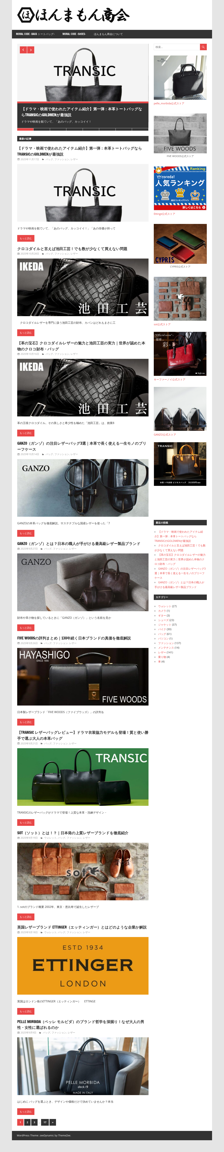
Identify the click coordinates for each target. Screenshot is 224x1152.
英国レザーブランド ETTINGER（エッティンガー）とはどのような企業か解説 (82, 936)
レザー (74, 159)
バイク (162, 629)
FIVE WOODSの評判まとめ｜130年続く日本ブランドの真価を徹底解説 (82, 644)
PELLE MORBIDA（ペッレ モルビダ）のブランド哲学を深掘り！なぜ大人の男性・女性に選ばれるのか (81, 1036)
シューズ (163, 620)
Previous (23, 49)
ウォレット (50, 843)
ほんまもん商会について (108, 34)
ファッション (61, 159)
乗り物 (162, 657)
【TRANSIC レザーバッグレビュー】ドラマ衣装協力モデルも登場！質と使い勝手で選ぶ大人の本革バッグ (81, 741)
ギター (162, 615)
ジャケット (164, 624)
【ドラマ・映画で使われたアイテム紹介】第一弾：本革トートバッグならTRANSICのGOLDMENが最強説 (81, 112)
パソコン (163, 638)
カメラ (162, 610)
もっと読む (26, 238)
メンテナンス (166, 647)
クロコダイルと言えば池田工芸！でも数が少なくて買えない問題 (80, 249)
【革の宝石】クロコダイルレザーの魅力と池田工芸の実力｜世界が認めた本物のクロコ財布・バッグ (81, 346)
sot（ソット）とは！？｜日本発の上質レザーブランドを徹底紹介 (80, 838)
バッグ (49, 159)
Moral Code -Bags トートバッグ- (35, 34)
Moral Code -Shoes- (74, 34)
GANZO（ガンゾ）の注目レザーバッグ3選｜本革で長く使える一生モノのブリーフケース (82, 446)
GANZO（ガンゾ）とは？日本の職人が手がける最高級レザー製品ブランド (81, 546)
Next (30, 49)
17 (45, 1134)
